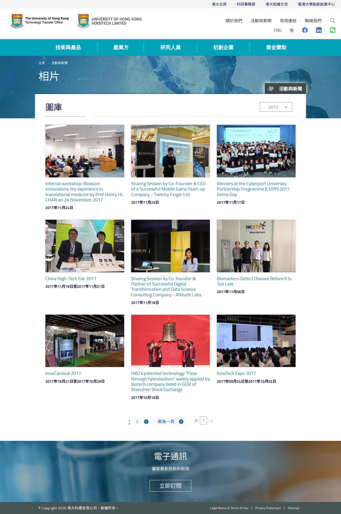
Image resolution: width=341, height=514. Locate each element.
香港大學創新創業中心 (316, 4)
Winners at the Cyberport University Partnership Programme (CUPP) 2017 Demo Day (253, 188)
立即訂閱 (170, 485)
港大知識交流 (276, 4)
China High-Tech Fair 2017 (70, 278)
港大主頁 (219, 4)
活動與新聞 (59, 63)
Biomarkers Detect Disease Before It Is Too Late (254, 281)
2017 (273, 107)
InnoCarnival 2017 (63, 373)
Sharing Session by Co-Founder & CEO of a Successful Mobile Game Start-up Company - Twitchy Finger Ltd (168, 188)
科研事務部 (246, 4)
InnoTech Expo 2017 (236, 373)
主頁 (41, 63)
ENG (277, 30)
